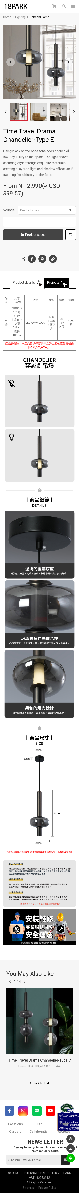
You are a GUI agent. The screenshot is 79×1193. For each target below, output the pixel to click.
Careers (15, 1131)
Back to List (41, 1083)
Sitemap (28, 1187)
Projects (53, 282)
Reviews (64, 1131)
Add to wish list (70, 234)
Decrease (7, 222)
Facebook (32, 259)
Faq (39, 1124)
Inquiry (64, 1124)
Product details (23, 282)
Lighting (20, 17)
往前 (10, 981)
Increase (72, 222)
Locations (15, 1124)
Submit (65, 1159)
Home (7, 17)
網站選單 (73, 6)
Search (64, 6)
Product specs (45, 210)
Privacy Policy (47, 1187)
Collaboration (39, 1131)
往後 (24, 981)
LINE (42, 259)
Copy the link (53, 258)
